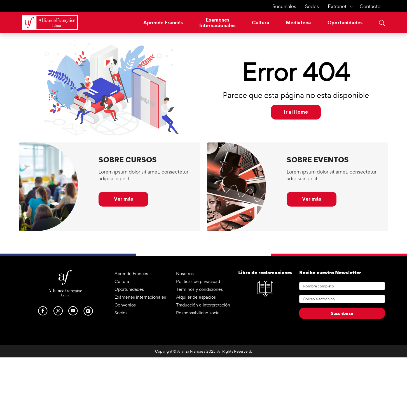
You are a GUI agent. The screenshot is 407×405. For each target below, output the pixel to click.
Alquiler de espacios (196, 297)
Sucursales (284, 6)
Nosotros (185, 274)
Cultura (260, 22)
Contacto (370, 6)
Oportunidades (345, 22)
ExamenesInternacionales (217, 22)
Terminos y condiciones (199, 289)
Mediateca (298, 22)
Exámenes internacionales (140, 297)
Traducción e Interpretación (203, 305)
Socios (120, 313)
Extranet (337, 6)
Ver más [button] (123, 198)
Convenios (125, 305)
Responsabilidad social (198, 313)
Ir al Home (296, 111)
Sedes (312, 6)
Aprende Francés (163, 22)
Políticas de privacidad (198, 281)
